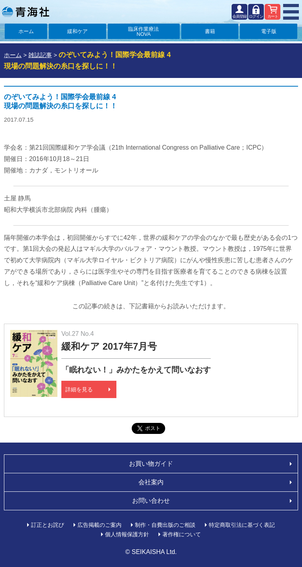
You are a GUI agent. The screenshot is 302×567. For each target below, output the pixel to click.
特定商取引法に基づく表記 (242, 525)
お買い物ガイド (151, 463)
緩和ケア (77, 31)
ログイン (256, 16)
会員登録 (239, 16)
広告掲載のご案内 (99, 525)
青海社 (25, 12)
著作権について (181, 534)
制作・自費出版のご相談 (165, 525)
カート (272, 16)
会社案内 (151, 482)
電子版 (268, 31)
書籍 (210, 31)
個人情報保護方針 (127, 534)
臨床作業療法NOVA (143, 31)
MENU (291, 12)
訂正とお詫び (47, 525)
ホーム (26, 31)
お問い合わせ (151, 500)
